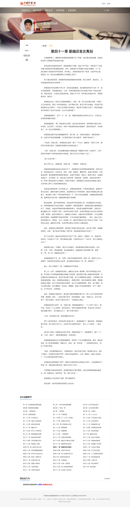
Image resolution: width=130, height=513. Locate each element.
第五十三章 (60, 466)
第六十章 (89, 472)
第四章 (30, 414)
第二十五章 (32, 436)
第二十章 (62, 430)
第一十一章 (60, 420)
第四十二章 (91, 453)
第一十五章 (92, 423)
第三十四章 (32, 446)
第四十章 (32, 453)
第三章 (90, 410)
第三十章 (90, 440)
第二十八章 (32, 440)
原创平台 (26, 10)
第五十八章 (30, 472)
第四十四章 (61, 456)
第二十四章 (92, 433)
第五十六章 (61, 469)
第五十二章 (31, 466)
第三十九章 (92, 450)
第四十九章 (32, 463)
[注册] (108, 3)
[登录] (103, 3)
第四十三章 (33, 456)
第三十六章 (91, 446)
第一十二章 (90, 420)
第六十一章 (31, 476)
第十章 (29, 420)
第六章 (90, 414)
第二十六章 (60, 436)
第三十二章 (62, 443)
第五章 (59, 414)
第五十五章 (31, 469)
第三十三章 (91, 443)
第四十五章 (91, 456)
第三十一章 (32, 443)
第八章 (58, 417)
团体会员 (49, 10)
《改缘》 (44, 52)
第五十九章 (63, 472)
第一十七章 (61, 427)
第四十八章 (93, 459)
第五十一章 (91, 463)
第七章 (29, 417)
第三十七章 (31, 450)
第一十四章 (63, 423)
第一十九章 (31, 430)
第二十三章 (60, 433)
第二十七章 (90, 436)
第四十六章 (33, 459)
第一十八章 (90, 427)
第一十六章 (32, 427)
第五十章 (61, 463)
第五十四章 (90, 466)
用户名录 (37, 10)
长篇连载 (72, 10)
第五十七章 (90, 469)
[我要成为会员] (47, 490)
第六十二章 (62, 476)
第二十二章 (30, 433)
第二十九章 (60, 440)
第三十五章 (63, 446)
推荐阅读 (60, 10)
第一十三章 (30, 423)
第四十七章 (63, 459)
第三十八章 (62, 450)
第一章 (32, 410)
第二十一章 (91, 430)
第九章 (89, 417)
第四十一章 (62, 453)
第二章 (62, 410)
